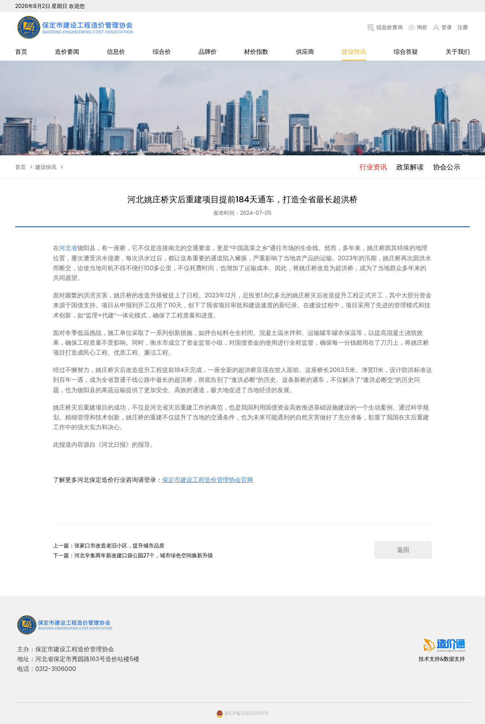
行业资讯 (373, 167)
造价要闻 (67, 51)
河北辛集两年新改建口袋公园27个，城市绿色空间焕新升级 (143, 555)
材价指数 (256, 51)
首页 (21, 51)
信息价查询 (385, 27)
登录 (442, 27)
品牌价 (208, 51)
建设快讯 (354, 51)
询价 (417, 27)
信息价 (116, 51)
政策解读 (410, 167)
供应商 (305, 51)
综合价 (162, 51)
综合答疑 (406, 51)
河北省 (68, 248)
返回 (403, 550)
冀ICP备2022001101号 (242, 713)
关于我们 (458, 51)
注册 (462, 27)
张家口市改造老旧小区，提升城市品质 (119, 545)
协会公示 (446, 167)
